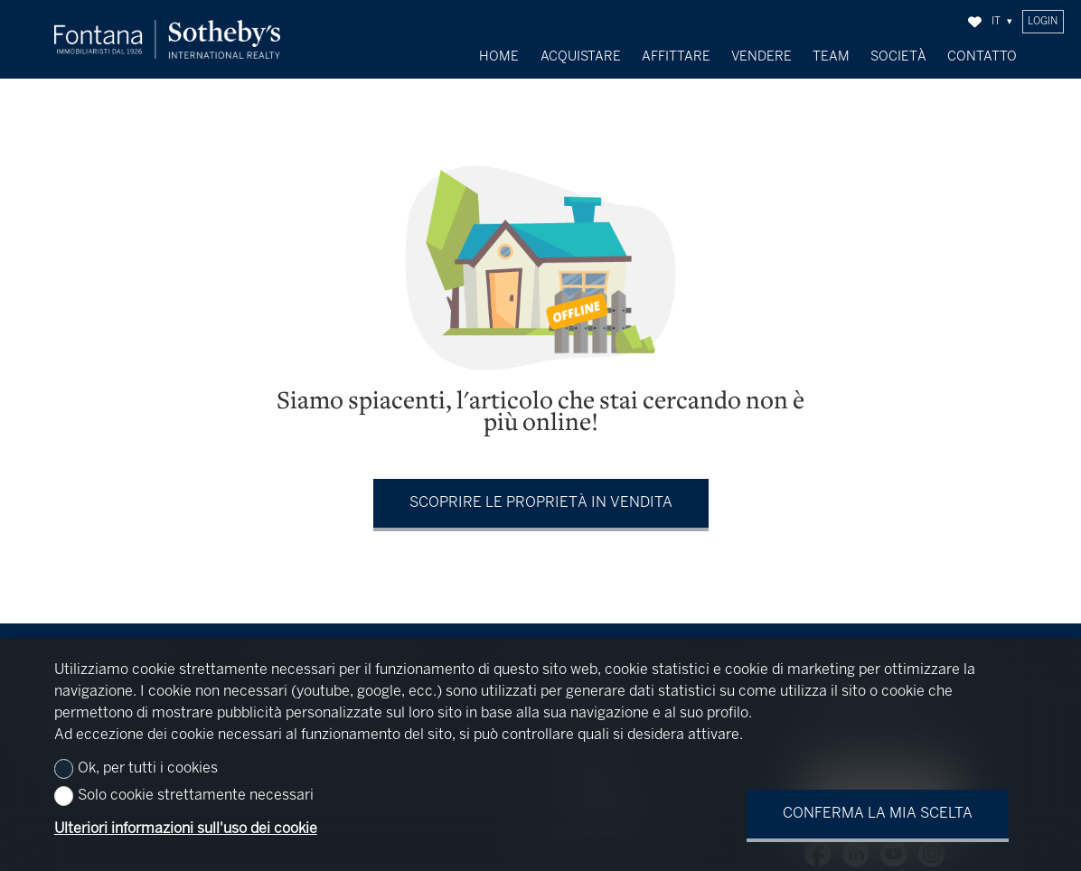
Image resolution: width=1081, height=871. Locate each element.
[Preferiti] (975, 22)
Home (499, 57)
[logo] (167, 39)
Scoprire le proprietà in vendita (540, 498)
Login (1043, 21)
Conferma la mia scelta (878, 813)
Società (898, 57)
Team (831, 57)
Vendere (761, 57)
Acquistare (580, 57)
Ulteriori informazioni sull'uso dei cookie (185, 829)
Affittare (676, 57)
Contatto (982, 57)
